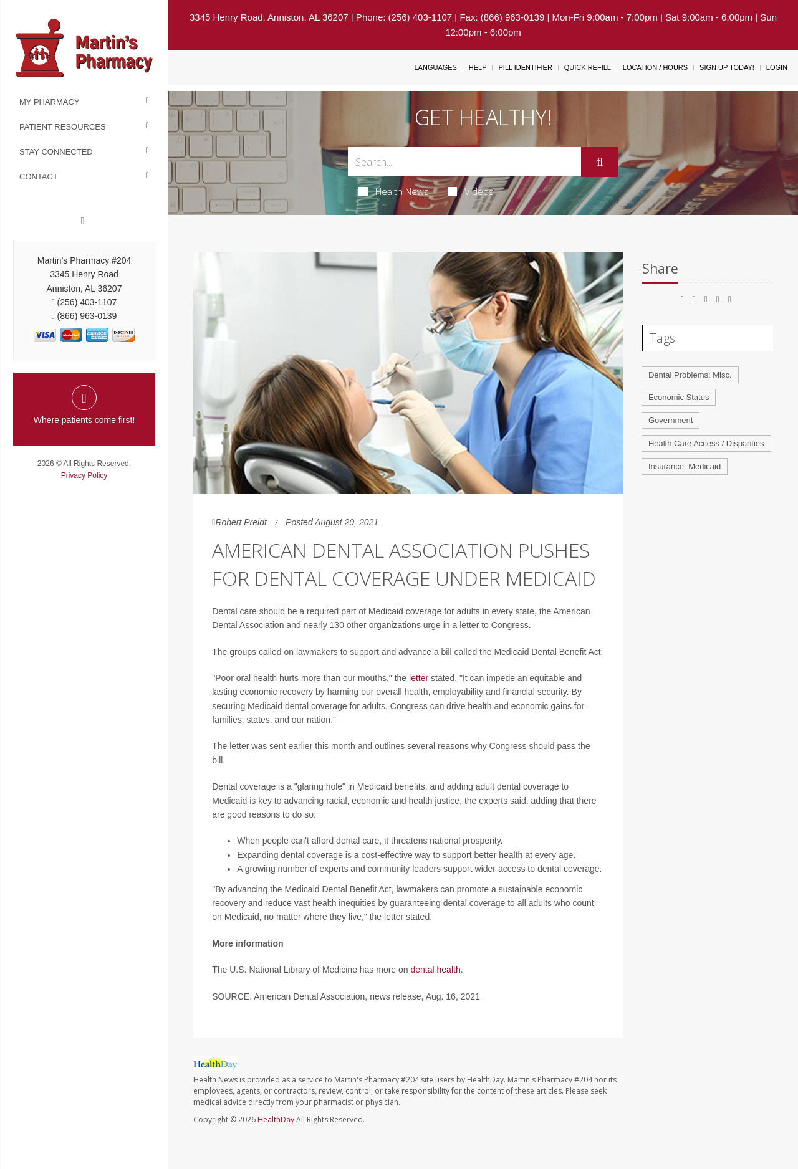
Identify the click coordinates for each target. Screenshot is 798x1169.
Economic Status (678, 397)
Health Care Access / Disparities (706, 443)
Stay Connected (56, 151)
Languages (435, 67)
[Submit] (599, 162)
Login (776, 67)
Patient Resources (62, 126)
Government (670, 420)
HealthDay (275, 1119)
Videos (471, 191)
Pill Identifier (525, 67)
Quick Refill (587, 67)
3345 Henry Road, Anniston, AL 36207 (269, 17)
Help (478, 67)
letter (418, 678)
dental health (436, 970)
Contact (38, 176)
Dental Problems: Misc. (690, 374)
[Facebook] (83, 221)
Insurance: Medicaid (684, 466)
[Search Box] (465, 161)
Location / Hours (655, 67)
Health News (393, 191)
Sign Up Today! (726, 67)
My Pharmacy (49, 102)
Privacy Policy (84, 475)
